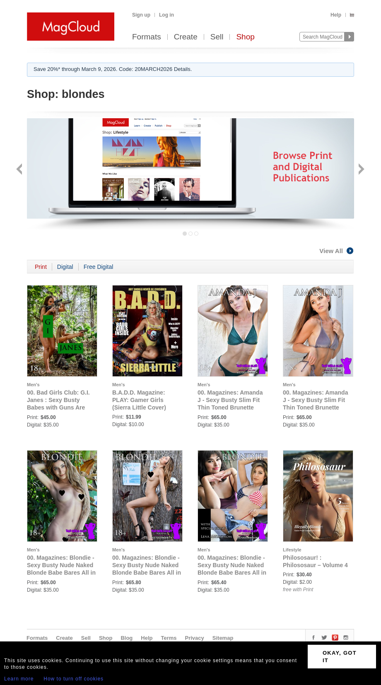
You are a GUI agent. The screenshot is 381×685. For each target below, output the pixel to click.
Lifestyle (292, 549)
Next (360, 170)
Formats (146, 37)
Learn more (19, 679)
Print (41, 266)
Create (186, 37)
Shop (245, 37)
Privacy (194, 638)
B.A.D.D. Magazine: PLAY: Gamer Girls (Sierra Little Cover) (139, 400)
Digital (65, 266)
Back (20, 170)
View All (336, 250)
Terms (168, 638)
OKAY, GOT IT (340, 656)
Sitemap (223, 638)
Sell (217, 37)
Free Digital (98, 266)
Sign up (141, 15)
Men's (33, 384)
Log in (166, 15)
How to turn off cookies (73, 679)
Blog (127, 638)
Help (335, 15)
